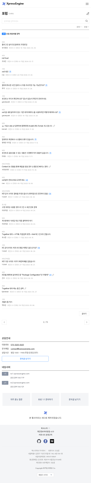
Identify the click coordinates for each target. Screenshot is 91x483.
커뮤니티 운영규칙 (45, 435)
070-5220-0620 (17, 345)
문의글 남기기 (25, 359)
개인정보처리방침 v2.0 (45, 432)
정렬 (86, 27)
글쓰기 (84, 314)
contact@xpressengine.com (23, 349)
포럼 (5, 13)
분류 (78, 27)
